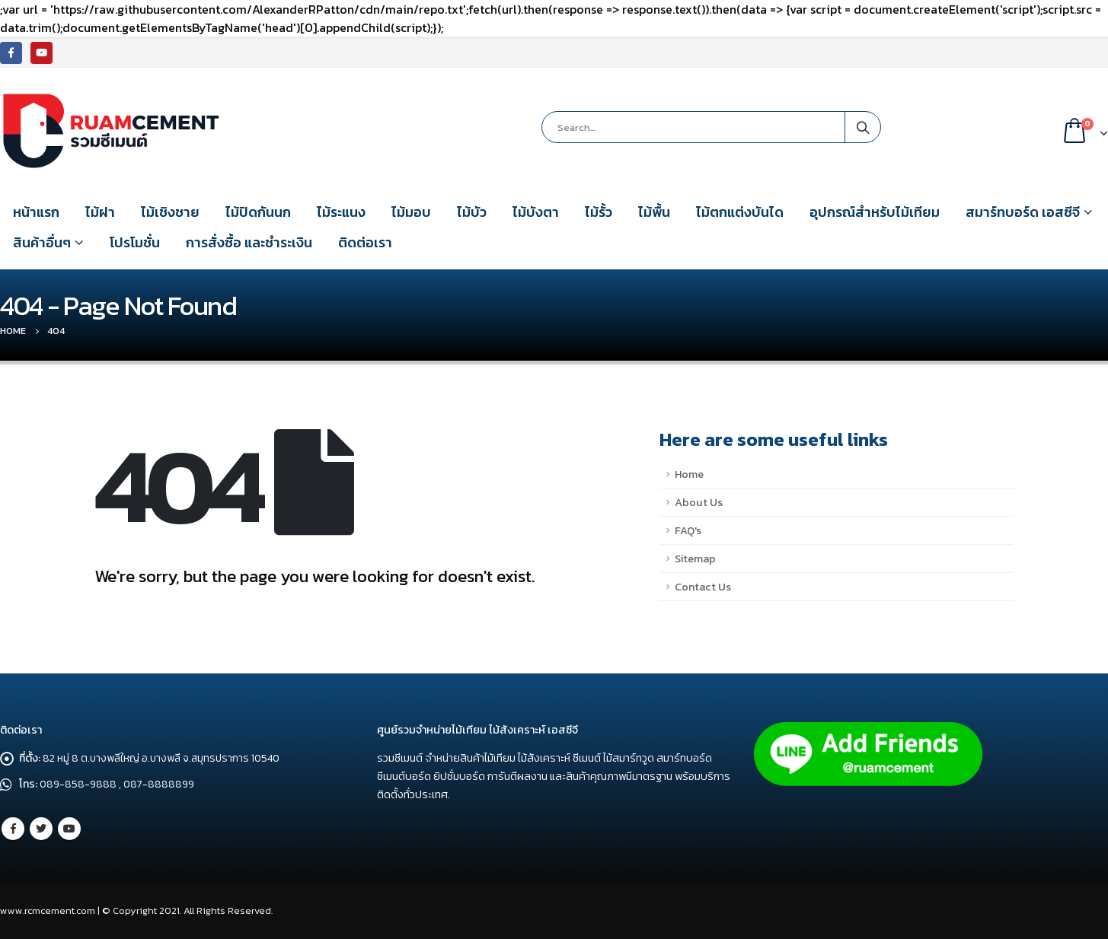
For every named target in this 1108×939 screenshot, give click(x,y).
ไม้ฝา (100, 212)
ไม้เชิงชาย (170, 212)
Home (689, 474)
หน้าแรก (36, 212)
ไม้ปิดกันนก (258, 212)
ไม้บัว (472, 212)
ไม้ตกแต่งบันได (740, 212)
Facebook (13, 828)
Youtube (69, 828)
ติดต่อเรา (365, 242)
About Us (699, 502)
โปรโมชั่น (135, 242)
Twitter (41, 828)
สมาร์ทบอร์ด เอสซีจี (1023, 212)
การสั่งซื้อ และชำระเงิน (249, 242)
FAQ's (688, 530)
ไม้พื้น (654, 212)
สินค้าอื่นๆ (42, 242)
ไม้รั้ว (598, 212)
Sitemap (695, 558)
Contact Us (703, 586)
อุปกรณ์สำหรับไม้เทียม (874, 212)
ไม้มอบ (411, 212)
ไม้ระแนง (341, 212)
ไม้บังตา (535, 212)
